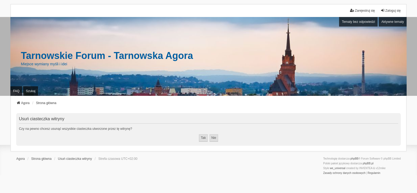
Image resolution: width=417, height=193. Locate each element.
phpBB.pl (368, 163)
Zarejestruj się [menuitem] (362, 10)
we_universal (337, 168)
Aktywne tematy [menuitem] (392, 22)
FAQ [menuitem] (16, 91)
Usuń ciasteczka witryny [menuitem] (75, 159)
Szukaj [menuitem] (30, 91)
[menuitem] (344, 173)
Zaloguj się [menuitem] (391, 10)
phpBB (354, 158)
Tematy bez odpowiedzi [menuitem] (358, 22)
